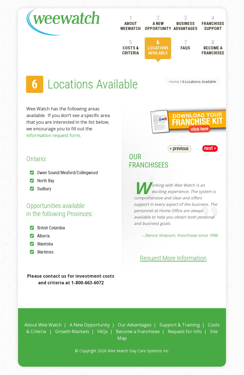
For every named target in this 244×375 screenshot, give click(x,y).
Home (174, 81)
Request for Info (185, 331)
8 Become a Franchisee (213, 47)
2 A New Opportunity (158, 22)
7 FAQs (185, 44)
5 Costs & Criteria (130, 47)
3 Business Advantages (185, 22)
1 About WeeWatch (130, 22)
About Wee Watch (43, 325)
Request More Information (173, 258)
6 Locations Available (158, 47)
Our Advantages (134, 325)
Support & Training (179, 325)
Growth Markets (72, 331)
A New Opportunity (90, 325)
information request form (53, 135)
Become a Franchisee (138, 331)
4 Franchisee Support (213, 22)
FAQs (102, 331)
